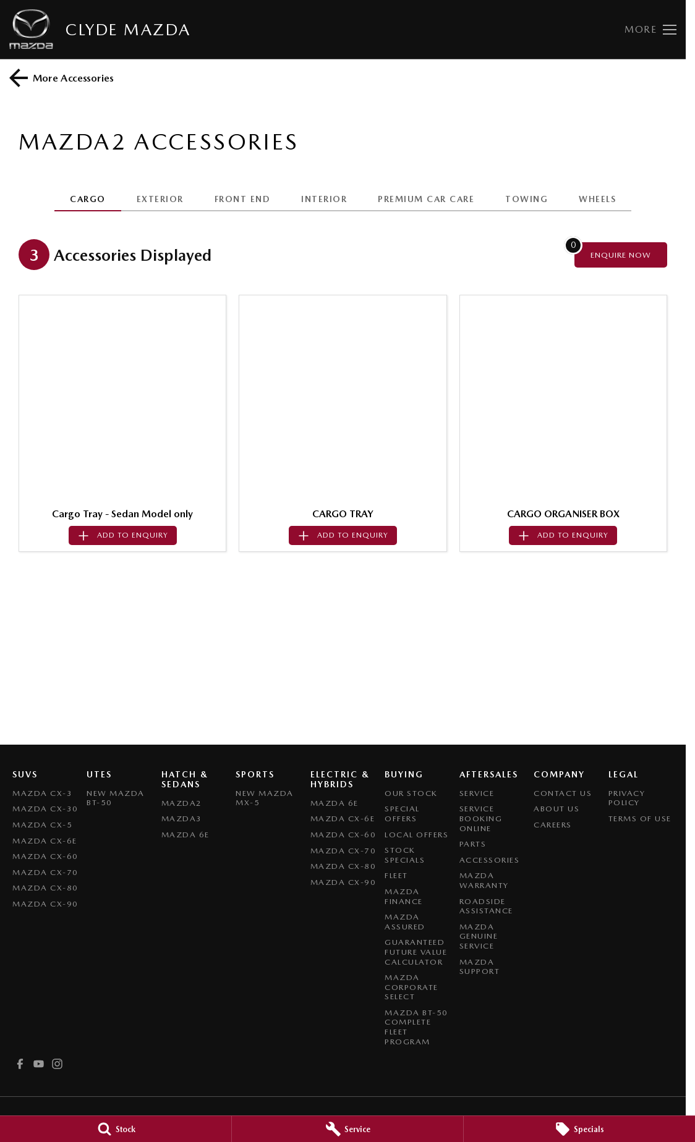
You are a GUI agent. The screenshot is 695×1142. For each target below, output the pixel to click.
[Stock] (115, 1129)
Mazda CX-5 (42, 824)
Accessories (489, 860)
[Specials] (579, 1129)
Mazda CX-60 (45, 856)
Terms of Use (640, 818)
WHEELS (597, 199)
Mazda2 (181, 803)
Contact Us (563, 793)
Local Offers (416, 834)
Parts (473, 843)
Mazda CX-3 (42, 793)
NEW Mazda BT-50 (116, 798)
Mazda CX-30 (45, 808)
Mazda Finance (404, 896)
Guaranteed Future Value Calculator (416, 951)
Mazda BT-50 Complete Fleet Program (416, 1027)
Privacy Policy (627, 798)
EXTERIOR (160, 199)
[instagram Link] (57, 1064)
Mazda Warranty (484, 880)
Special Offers (402, 813)
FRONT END (243, 199)
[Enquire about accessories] (620, 255)
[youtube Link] (38, 1064)
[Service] (347, 1129)
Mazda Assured (405, 921)
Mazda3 (181, 818)
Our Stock (411, 793)
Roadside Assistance (486, 906)
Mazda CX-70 (45, 872)
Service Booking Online (481, 818)
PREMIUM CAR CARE (426, 199)
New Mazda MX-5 (265, 798)
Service (477, 793)
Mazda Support (479, 966)
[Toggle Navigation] (650, 29)
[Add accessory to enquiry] (123, 535)
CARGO (88, 199)
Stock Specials (405, 855)
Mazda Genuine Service (478, 936)
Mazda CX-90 (45, 903)
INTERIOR (324, 199)
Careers (553, 824)
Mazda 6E (185, 834)
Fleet (396, 875)
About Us (556, 808)
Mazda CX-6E (44, 840)
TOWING (526, 199)
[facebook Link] (20, 1064)
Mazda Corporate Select (411, 987)
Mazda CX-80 (45, 887)
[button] (122, 398)
